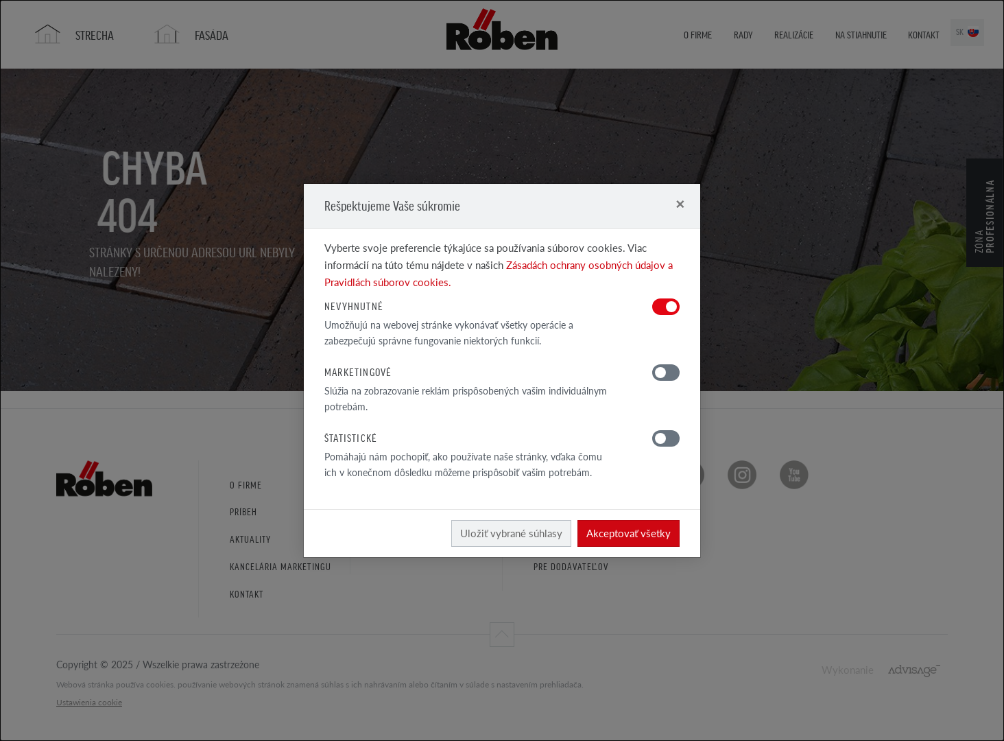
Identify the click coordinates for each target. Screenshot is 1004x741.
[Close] (680, 203)
